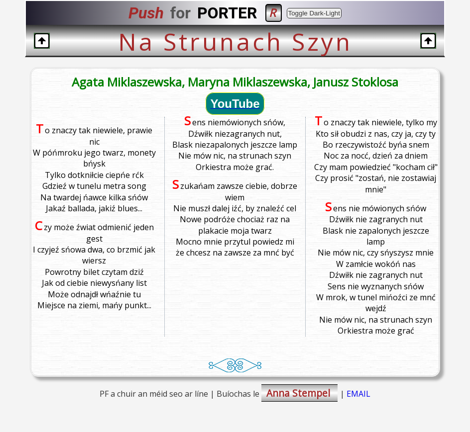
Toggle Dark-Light (314, 13)
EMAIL (358, 393)
